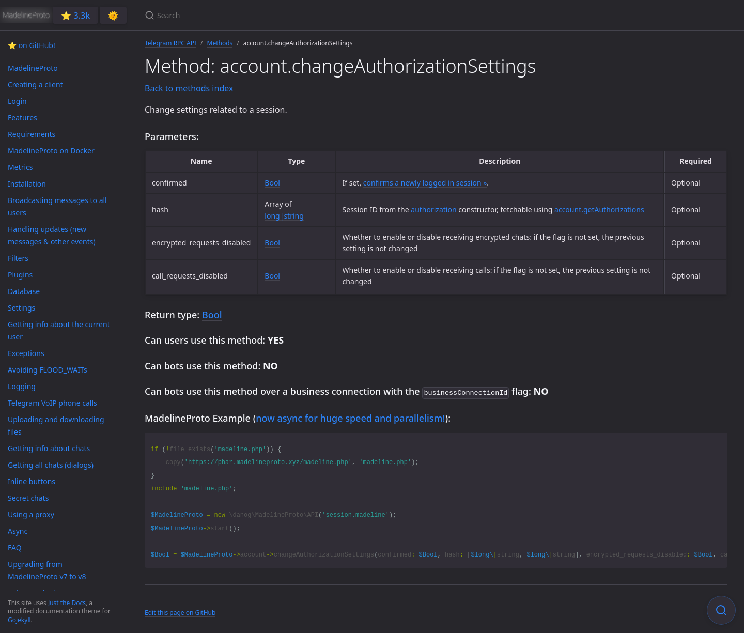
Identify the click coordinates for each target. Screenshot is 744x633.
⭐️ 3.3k (75, 15)
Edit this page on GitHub (180, 611)
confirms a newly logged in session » (425, 183)
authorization (433, 209)
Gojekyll (19, 619)
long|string (284, 216)
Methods (220, 43)
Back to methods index (189, 88)
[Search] (266, 15)
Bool (272, 183)
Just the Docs (67, 602)
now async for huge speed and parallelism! (350, 417)
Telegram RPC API (170, 43)
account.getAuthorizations (599, 209)
